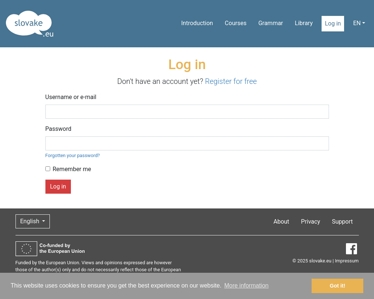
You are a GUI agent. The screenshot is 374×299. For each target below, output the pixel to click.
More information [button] (246, 285)
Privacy (310, 221)
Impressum (346, 261)
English (30, 221)
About (281, 221)
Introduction (197, 23)
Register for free (231, 81)
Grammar (270, 23)
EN (357, 23)
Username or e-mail (71, 97)
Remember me (72, 169)
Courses (236, 23)
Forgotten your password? (72, 155)
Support (342, 221)
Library (304, 23)
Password (58, 128)
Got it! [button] (337, 286)
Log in (333, 23)
